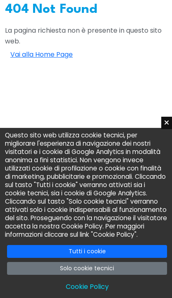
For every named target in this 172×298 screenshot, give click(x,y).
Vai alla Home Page (41, 54)
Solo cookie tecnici (87, 268)
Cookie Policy (87, 286)
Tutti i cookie (87, 251)
